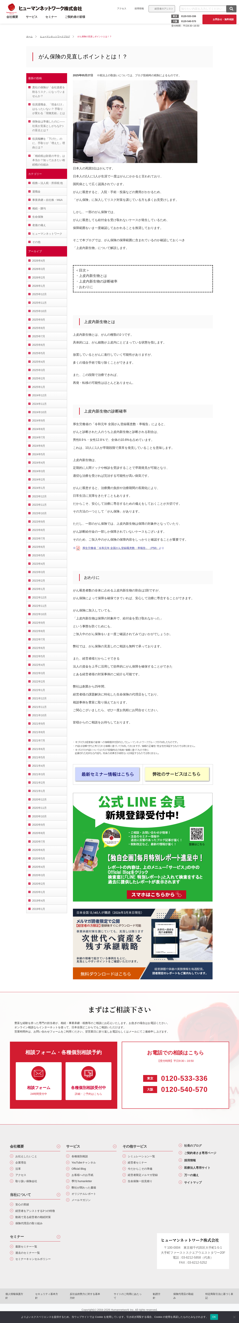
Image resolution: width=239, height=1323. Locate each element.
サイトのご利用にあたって (128, 1306)
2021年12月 (39, 698)
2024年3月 (38, 471)
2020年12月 (39, 799)
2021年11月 (39, 706)
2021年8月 (38, 732)
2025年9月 (38, 319)
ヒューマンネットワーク (47, 233)
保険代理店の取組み (177, 1306)
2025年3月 (38, 370)
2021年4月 (38, 765)
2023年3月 (38, 572)
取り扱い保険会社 (28, 1184)
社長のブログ (195, 1146)
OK (214, 1316)
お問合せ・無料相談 (221, 19)
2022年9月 (38, 622)
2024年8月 (38, 429)
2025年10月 (39, 311)
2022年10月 (39, 614)
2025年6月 (38, 344)
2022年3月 (38, 673)
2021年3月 (38, 774)
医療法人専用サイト (200, 1171)
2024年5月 (38, 454)
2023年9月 (38, 521)
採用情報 (138, 8)
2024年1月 (38, 487)
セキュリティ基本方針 (54, 1306)
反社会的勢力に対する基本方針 (89, 1306)
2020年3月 (38, 875)
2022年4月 (38, 664)
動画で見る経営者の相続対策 (36, 1226)
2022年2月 (38, 681)
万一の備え (193, 1179)
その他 (36, 242)
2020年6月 (38, 849)
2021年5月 (38, 757)
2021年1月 (38, 790)
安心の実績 (23, 1208)
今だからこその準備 (142, 1170)
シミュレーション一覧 (143, 1156)
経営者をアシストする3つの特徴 (37, 1217)
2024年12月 (39, 395)
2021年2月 (38, 782)
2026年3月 (38, 268)
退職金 (36, 191)
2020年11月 (39, 807)
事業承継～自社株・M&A (47, 199)
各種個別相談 (81, 1156)
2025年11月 (39, 302)
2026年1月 (38, 285)
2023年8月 (38, 529)
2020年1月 (38, 892)
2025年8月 (38, 327)
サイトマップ (195, 1187)
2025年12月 (39, 294)
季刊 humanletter (83, 1184)
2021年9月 (38, 723)
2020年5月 (38, 858)
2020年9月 (38, 824)
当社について (20, 1198)
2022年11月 (39, 605)
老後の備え (39, 225)
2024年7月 (38, 437)
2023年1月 (38, 588)
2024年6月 (38, 445)
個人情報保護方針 (25, 1306)
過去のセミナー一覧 (30, 1264)
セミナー (52, 21)
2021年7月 (38, 740)
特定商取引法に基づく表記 (209, 1306)
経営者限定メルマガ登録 (145, 1177)
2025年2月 (38, 378)
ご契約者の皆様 (76, 21)
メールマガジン (83, 1205)
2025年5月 (38, 353)
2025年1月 (38, 386)
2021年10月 (39, 715)
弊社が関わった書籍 (86, 1191)
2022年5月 (38, 656)
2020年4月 (38, 866)
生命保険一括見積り (142, 1184)
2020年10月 (39, 816)
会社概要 (17, 1146)
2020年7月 (38, 841)
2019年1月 (38, 908)
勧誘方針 (154, 1306)
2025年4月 (38, 361)
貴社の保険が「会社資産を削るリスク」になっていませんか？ (48, 92)
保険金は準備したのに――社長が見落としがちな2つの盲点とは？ (48, 126)
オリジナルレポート (86, 1198)
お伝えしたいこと (28, 1156)
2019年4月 (38, 900)
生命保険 (37, 216)
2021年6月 (38, 749)
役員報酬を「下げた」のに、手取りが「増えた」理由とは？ (48, 143)
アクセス (120, 8)
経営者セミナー (139, 1163)
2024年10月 (39, 412)
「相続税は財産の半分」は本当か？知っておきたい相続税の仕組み (48, 160)
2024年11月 (39, 403)
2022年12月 (39, 597)
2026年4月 (38, 260)
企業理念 (22, 1163)
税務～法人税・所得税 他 (47, 183)
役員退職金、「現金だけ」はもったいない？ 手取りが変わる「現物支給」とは (48, 109)
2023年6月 (38, 546)
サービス (33, 21)
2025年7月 (38, 336)
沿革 (19, 1170)
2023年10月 (39, 513)
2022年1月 (38, 690)
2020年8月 (38, 833)
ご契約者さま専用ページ (204, 1154)
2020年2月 (38, 883)
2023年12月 (39, 496)
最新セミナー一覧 (28, 1257)
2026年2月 (38, 277)
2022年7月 (38, 639)
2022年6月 (38, 647)
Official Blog (80, 1170)
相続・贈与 (39, 208)
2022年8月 (38, 631)
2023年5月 (38, 555)
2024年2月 (38, 479)
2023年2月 (38, 580)
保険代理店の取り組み (31, 1233)
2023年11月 (39, 504)
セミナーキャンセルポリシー (36, 1271)
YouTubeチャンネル (86, 1163)
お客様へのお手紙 (84, 1177)
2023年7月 (38, 538)
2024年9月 (38, 420)
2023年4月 (38, 563)
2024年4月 (38, 462)
